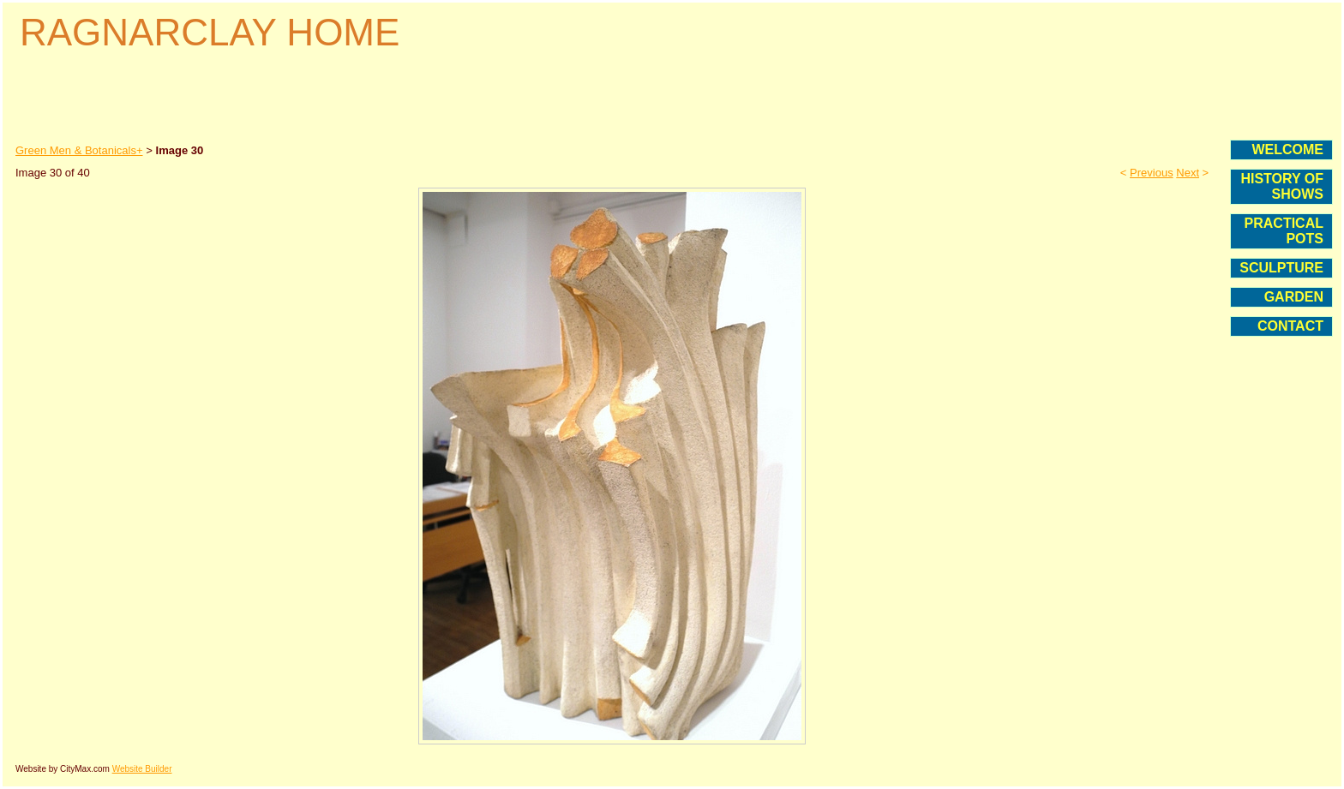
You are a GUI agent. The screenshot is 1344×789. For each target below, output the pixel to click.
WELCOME (1287, 149)
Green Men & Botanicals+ (79, 150)
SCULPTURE (1281, 267)
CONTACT (1290, 326)
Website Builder (142, 769)
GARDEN (1293, 297)
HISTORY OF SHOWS (1281, 186)
